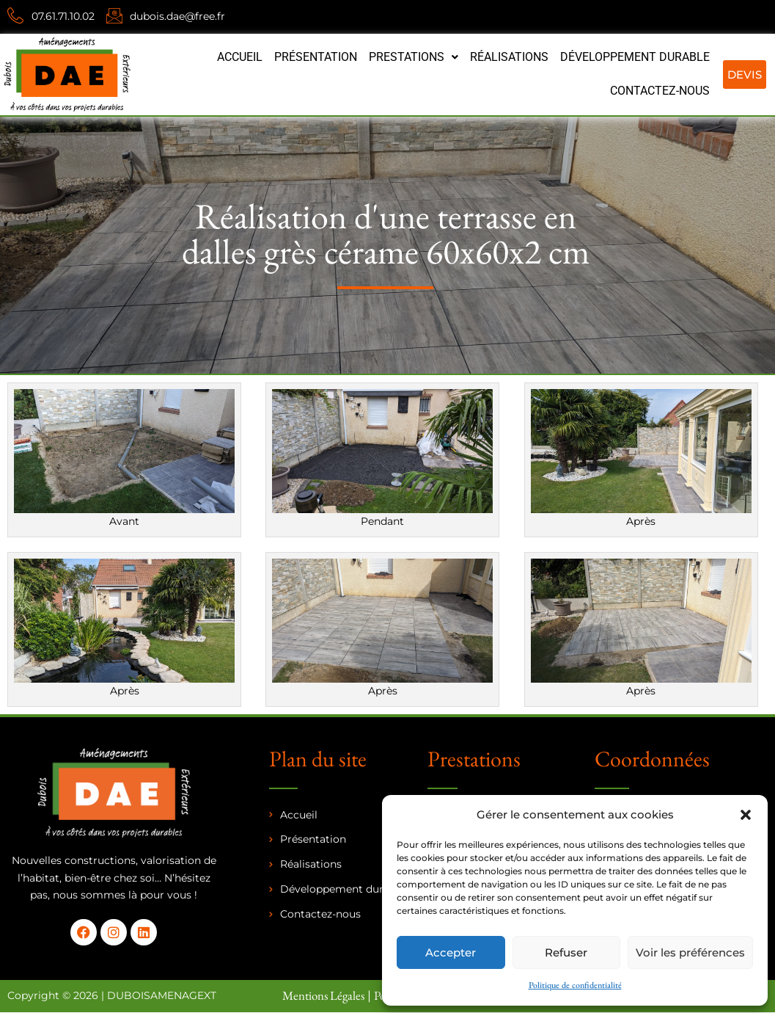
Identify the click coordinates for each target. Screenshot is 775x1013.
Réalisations (509, 57)
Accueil (239, 57)
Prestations (413, 57)
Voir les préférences (690, 952)
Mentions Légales (323, 995)
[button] (745, 814)
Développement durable (635, 57)
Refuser (566, 952)
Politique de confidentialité (575, 985)
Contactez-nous (660, 91)
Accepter (450, 952)
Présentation (315, 57)
